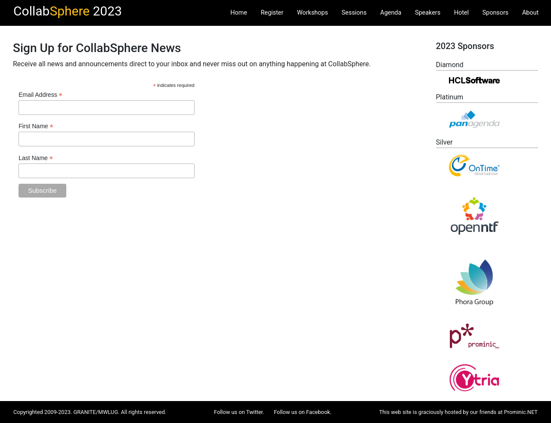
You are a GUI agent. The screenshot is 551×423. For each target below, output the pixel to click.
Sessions (354, 12)
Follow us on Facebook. (302, 412)
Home (238, 12)
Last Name (36, 158)
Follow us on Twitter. (239, 412)
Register (272, 12)
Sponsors (496, 12)
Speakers (427, 12)
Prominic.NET (521, 412)
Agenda (390, 12)
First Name (36, 126)
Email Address (40, 95)
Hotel (461, 12)
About (530, 12)
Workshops (312, 12)
